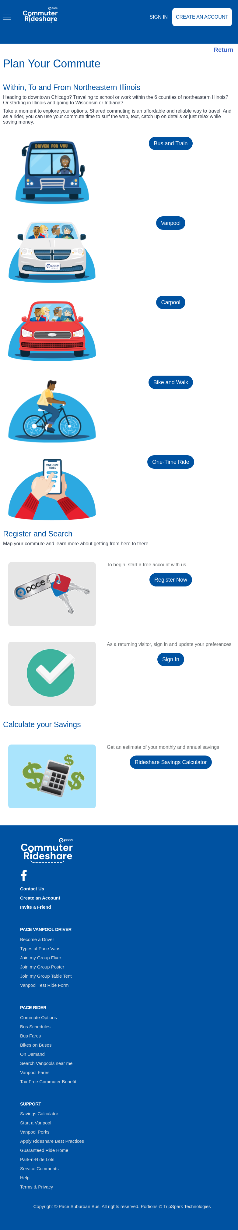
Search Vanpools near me (46, 1063)
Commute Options (38, 1017)
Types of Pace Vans (40, 948)
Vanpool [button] (171, 223)
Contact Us (32, 888)
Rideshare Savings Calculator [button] (171, 762)
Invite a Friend (35, 907)
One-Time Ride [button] (170, 462)
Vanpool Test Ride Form (44, 985)
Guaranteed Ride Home (44, 1150)
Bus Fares (30, 1035)
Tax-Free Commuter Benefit (48, 1081)
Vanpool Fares (34, 1072)
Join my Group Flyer (40, 957)
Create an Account (202, 21)
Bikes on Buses (35, 1045)
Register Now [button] (170, 580)
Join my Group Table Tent (46, 976)
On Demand (32, 1054)
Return (223, 49)
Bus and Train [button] (170, 143)
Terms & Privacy (36, 1186)
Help (25, 1177)
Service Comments (39, 1168)
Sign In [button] (170, 659)
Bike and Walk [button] (170, 382)
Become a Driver (37, 939)
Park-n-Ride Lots (37, 1159)
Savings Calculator (39, 1113)
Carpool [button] (170, 302)
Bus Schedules (35, 1026)
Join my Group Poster (42, 966)
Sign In (158, 21)
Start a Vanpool (35, 1122)
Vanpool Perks (34, 1131)
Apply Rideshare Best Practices (52, 1141)
